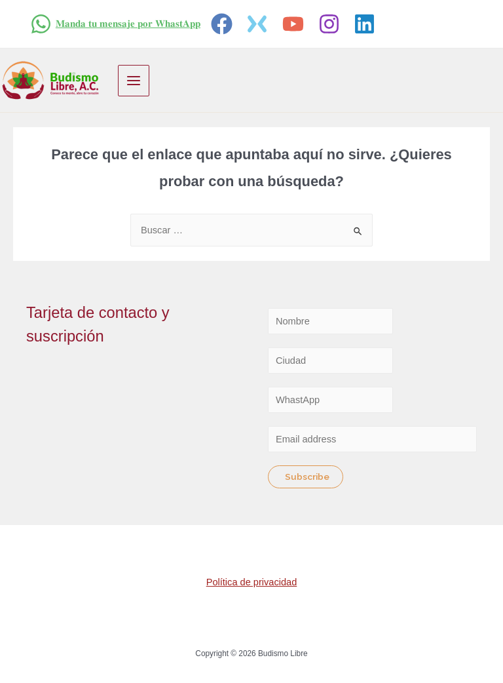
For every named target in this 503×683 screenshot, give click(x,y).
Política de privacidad (251, 582)
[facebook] (223, 24)
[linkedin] (366, 24)
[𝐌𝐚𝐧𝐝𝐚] (115, 24)
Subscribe (307, 476)
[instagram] (331, 24)
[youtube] (295, 24)
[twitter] (259, 24)
